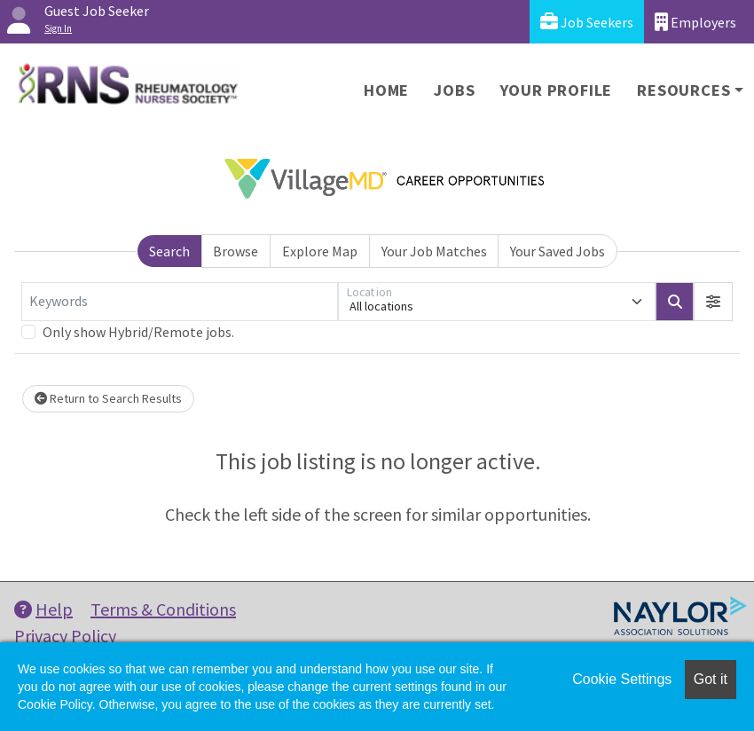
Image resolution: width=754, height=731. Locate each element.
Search (169, 251)
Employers (695, 22)
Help (43, 609)
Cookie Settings (622, 679)
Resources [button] (683, 90)
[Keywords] (179, 301)
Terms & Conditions (163, 609)
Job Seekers (586, 22)
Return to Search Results (108, 398)
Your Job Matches (434, 251)
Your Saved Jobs (557, 251)
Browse (235, 251)
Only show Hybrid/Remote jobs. (138, 332)
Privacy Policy (65, 636)
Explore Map (319, 251)
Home (386, 90)
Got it (710, 679)
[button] (713, 301)
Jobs (454, 90)
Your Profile (556, 90)
